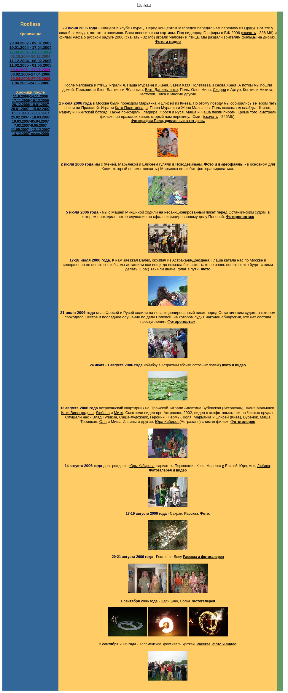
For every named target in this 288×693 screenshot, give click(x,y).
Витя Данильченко (161, 89)
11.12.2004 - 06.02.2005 (30, 61)
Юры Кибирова (141, 466)
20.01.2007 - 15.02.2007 (30, 109)
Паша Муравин (140, 85)
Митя (118, 412)
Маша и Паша (198, 112)
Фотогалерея (203, 601)
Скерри (219, 89)
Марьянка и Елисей (156, 103)
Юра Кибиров (167, 421)
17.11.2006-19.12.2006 (30, 101)
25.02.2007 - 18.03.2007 (30, 117)
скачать (249, 33)
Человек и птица (184, 37)
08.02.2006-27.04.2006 (30, 74)
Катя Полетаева (196, 85)
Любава (103, 412)
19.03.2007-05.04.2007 (30, 121)
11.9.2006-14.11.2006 (30, 96)
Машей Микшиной (128, 212)
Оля (103, 421)
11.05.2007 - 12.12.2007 (30, 130)
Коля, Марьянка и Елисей (206, 417)
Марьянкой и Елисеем (138, 164)
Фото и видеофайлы (223, 164)
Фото (206, 269)
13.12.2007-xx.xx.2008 (30, 134)
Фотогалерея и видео (168, 470)
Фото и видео (168, 41)
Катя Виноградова (77, 412)
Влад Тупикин (105, 417)
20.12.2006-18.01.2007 (30, 105)
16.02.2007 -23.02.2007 (30, 113)
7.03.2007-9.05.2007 (30, 125)
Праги (249, 28)
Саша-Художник (133, 417)
